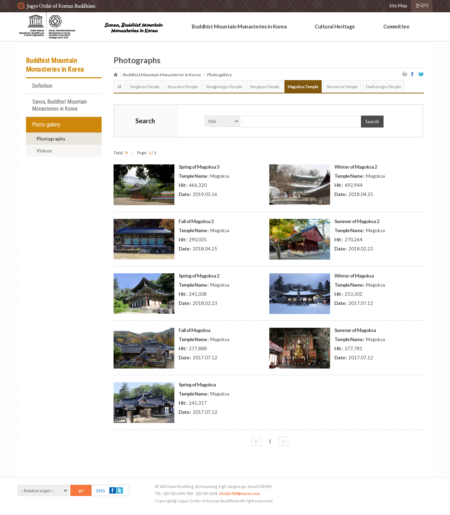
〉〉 (283, 441)
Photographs (51, 139)
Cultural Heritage (335, 26)
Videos (44, 151)
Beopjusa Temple (264, 86)
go (81, 490)
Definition (42, 86)
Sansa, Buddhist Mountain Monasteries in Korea (59, 105)
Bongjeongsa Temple (224, 86)
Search (372, 121)
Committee (396, 26)
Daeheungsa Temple (383, 86)
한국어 (422, 5)
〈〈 (256, 441)
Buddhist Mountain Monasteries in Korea (239, 26)
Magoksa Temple (303, 86)
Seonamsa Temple (342, 86)
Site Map (398, 5)
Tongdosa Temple (145, 86)
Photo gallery (46, 125)
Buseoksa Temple (183, 86)
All (119, 86)
